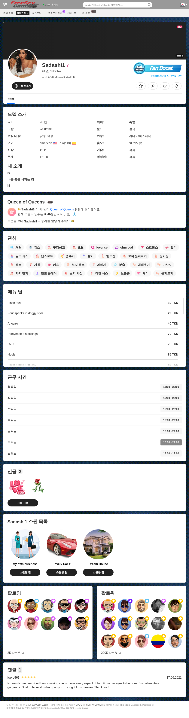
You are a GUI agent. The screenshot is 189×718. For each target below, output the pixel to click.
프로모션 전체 (56, 12)
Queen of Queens (62, 209)
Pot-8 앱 (86, 12)
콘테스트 (71, 13)
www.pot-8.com (40, 705)
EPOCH (80, 705)
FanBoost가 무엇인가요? (166, 76)
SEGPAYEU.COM (94, 705)
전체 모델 (8, 13)
